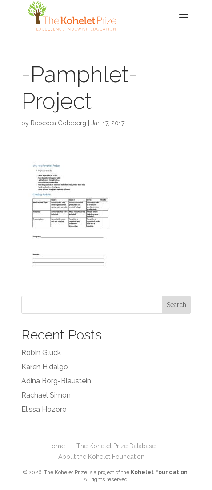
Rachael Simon (46, 395)
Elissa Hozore (43, 409)
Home (56, 446)
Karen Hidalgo (44, 367)
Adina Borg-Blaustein (56, 381)
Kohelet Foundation (159, 472)
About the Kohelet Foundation (101, 456)
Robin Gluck (41, 352)
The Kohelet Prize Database (116, 446)
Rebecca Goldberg (58, 123)
